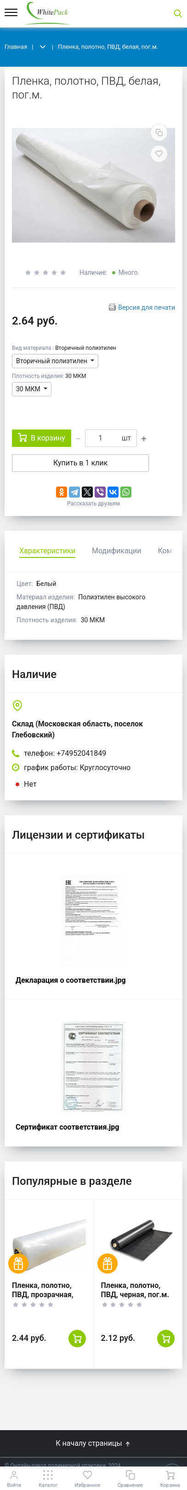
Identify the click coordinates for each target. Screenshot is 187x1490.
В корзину (41, 437)
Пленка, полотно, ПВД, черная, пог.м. (135, 1290)
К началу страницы (93, 1443)
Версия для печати (146, 307)
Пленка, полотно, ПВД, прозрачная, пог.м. (43, 1294)
